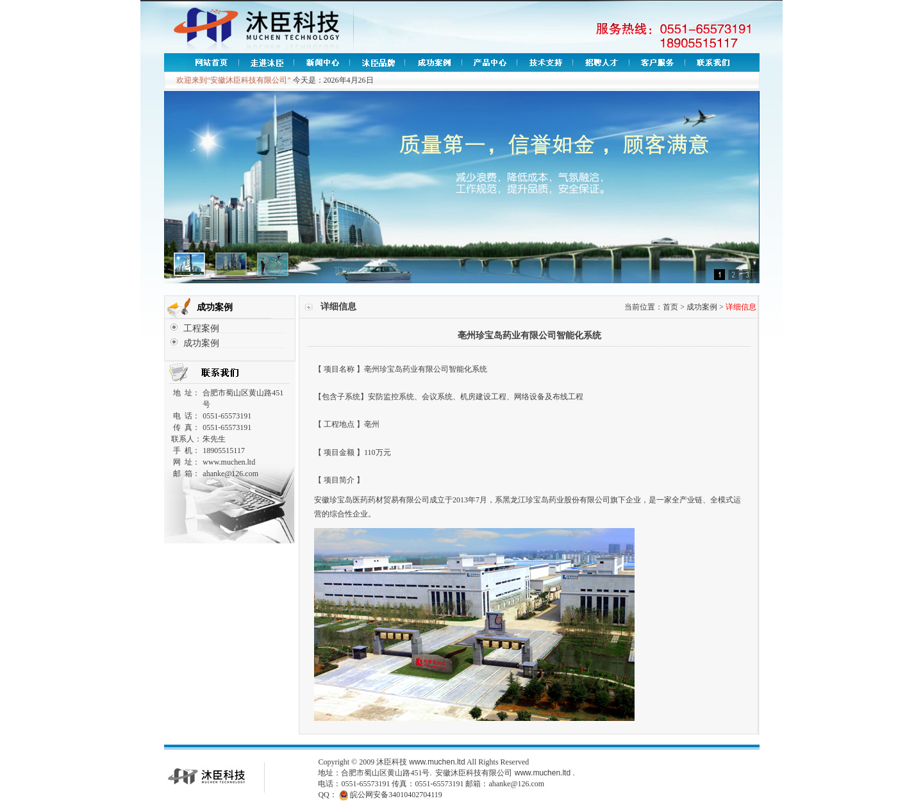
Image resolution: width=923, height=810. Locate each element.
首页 (670, 306)
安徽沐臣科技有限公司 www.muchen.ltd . (504, 772)
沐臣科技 (391, 761)
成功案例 (201, 343)
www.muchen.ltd (437, 761)
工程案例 (201, 328)
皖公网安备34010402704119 (396, 794)
